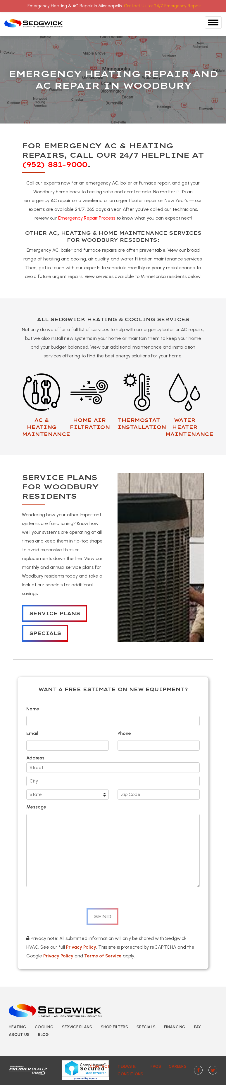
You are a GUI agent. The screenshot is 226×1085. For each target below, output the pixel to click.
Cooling (44, 1027)
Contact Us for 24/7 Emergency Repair (162, 5)
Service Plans (54, 613)
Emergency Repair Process (86, 218)
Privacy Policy (81, 947)
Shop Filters (114, 1027)
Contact (100, 1066)
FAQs (156, 1066)
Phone (124, 733)
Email (32, 733)
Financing (175, 1027)
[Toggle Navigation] (213, 22)
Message (36, 807)
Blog (43, 1034)
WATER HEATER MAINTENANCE (189, 427)
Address (35, 758)
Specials (45, 633)
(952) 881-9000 (54, 164)
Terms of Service (103, 956)
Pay (197, 1027)
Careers (178, 1066)
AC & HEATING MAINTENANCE (46, 427)
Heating (17, 1027)
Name (32, 709)
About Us (19, 1034)
